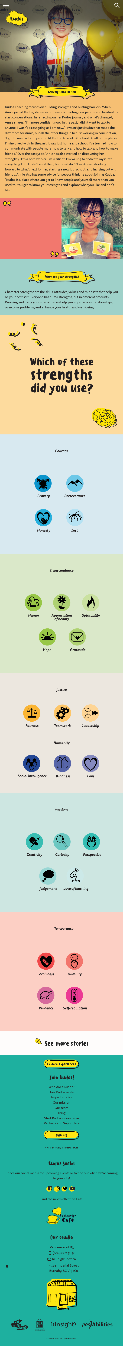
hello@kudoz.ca (64, 1259)
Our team (62, 1108)
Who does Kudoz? (61, 1087)
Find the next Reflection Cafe (62, 1199)
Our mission (61, 1102)
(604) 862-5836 (64, 1253)
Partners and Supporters (61, 1123)
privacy (57, 1147)
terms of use (72, 1147)
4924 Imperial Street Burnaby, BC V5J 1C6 (63, 1268)
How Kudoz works (61, 1092)
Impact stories (61, 1097)
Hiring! (62, 1113)
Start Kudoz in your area (61, 1118)
